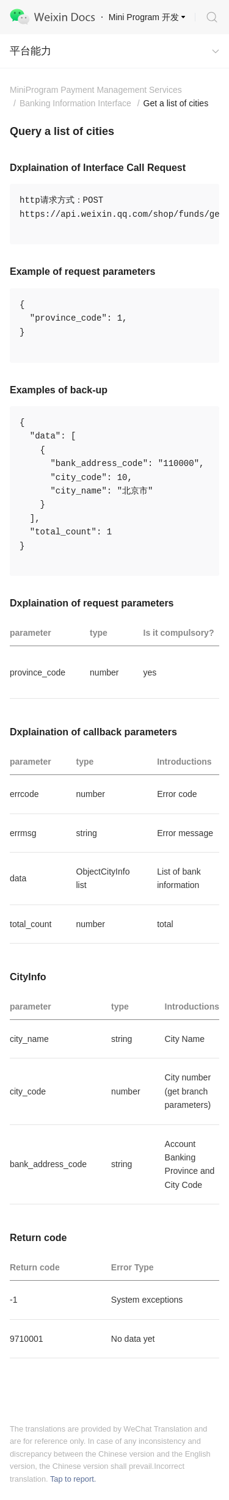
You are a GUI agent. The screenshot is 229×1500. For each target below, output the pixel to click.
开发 (170, 17)
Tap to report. (73, 1479)
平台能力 (30, 51)
